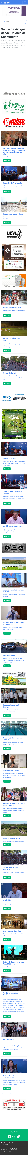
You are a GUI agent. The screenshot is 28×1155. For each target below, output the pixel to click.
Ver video (7, 160)
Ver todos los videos (8, 1094)
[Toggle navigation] (24, 2)
